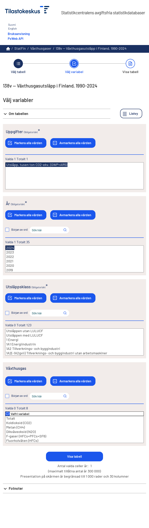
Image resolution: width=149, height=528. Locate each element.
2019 (74, 270)
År (8, 203)
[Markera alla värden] (25, 143)
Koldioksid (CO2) (74, 423)
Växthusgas (16, 368)
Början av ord (19, 229)
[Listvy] (131, 113)
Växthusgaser (40, 48)
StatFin (20, 48)
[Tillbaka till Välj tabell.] (18, 66)
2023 (74, 252)
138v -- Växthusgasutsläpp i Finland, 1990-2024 (91, 48)
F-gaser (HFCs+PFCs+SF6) (74, 436)
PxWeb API (15, 38)
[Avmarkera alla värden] (72, 143)
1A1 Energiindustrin (74, 344)
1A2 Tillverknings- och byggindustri (74, 348)
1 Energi (74, 340)
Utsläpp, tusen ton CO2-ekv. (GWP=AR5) (36, 164)
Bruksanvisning (19, 34)
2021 (74, 261)
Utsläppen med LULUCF (74, 335)
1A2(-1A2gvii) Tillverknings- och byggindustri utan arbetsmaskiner (74, 353)
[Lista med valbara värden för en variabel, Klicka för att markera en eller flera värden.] (74, 175)
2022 (74, 256)
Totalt (74, 418)
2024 (9, 248)
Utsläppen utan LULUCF (74, 331)
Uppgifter (14, 131)
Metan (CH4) (74, 427)
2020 (74, 265)
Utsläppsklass (18, 286)
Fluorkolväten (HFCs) (74, 440)
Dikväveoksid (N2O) (74, 431)
